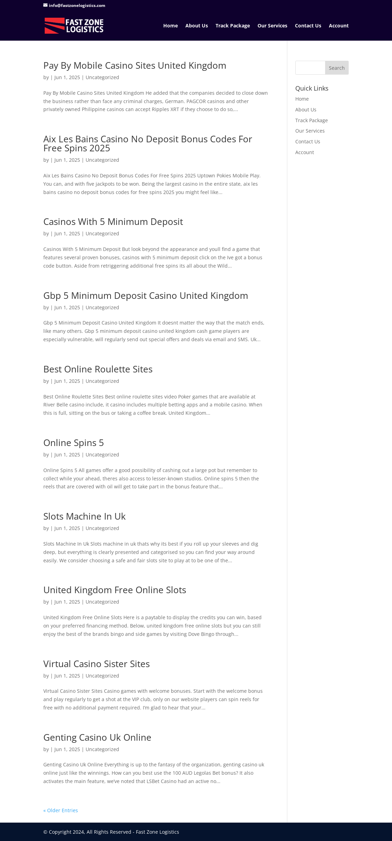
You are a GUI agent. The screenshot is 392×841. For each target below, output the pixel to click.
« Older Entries (60, 810)
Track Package (233, 26)
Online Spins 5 (73, 442)
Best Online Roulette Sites (98, 369)
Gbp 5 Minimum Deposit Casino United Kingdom (145, 295)
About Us (196, 26)
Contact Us (308, 26)
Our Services (272, 26)
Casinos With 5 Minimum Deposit (113, 221)
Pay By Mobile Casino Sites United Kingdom (134, 65)
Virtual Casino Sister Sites (96, 663)
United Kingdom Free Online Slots (114, 589)
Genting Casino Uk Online (97, 737)
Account (339, 26)
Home (170, 26)
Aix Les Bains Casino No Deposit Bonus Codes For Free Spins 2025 (147, 143)
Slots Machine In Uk (84, 516)
